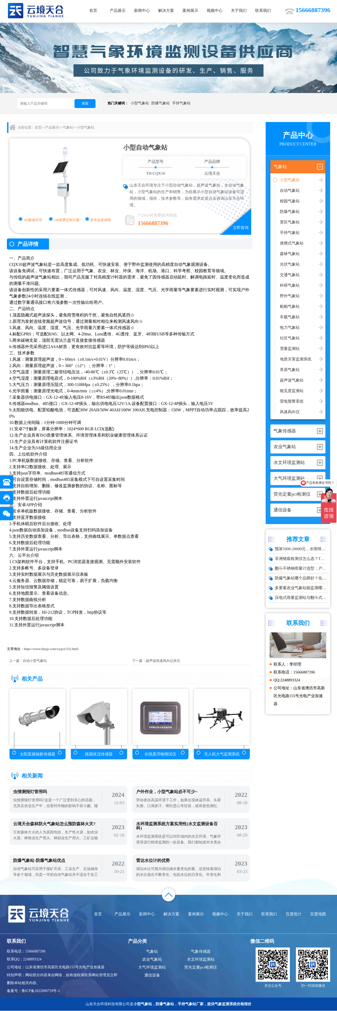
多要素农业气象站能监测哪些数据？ (301, 588)
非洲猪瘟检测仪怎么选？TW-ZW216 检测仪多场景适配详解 (301, 558)
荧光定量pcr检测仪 (200, 967)
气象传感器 (201, 952)
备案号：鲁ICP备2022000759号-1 (33, 991)
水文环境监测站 (201, 960)
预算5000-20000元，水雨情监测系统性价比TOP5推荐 (301, 549)
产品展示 (118, 10)
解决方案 (166, 10)
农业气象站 (152, 960)
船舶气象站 (290, 306)
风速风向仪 (290, 412)
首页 (93, 10)
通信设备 (152, 975)
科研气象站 (290, 285)
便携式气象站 (292, 243)
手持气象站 (181, 103)
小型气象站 (140, 103)
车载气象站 (290, 317)
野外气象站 (290, 296)
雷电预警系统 (292, 401)
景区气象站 (290, 222)
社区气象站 (290, 338)
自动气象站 (290, 190)
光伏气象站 (290, 264)
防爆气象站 (160, 103)
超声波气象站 (292, 380)
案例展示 (190, 10)
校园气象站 (290, 201)
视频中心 (214, 10)
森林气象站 (290, 254)
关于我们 (239, 10)
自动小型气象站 (35, 661)
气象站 (68, 127)
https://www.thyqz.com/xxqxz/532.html (51, 649)
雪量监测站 (290, 348)
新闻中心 (142, 10)
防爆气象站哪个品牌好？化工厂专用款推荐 (301, 578)
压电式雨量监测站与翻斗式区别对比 (301, 597)
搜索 (85, 103)
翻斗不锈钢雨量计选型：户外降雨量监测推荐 (301, 568)
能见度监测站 (292, 391)
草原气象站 (290, 370)
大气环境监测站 (152, 967)
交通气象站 (290, 275)
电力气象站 (290, 327)
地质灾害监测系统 (295, 359)
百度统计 (293, 914)
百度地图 (318, 914)
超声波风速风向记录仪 (163, 661)
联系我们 (263, 10)
